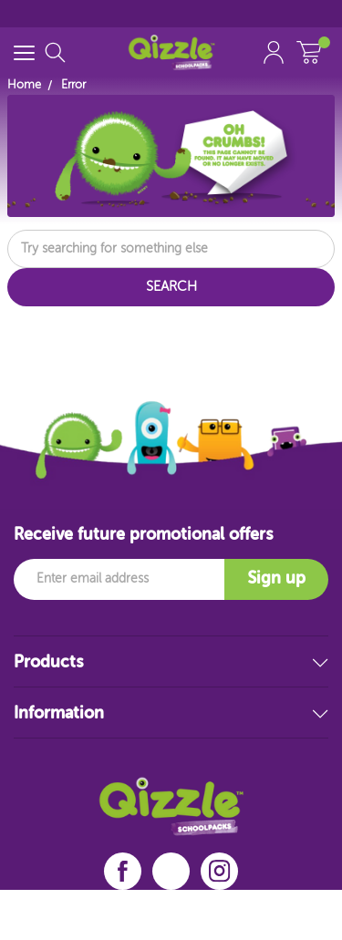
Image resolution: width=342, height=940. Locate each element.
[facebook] (123, 871)
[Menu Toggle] (24, 52)
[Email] (119, 579)
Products (171, 663)
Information (171, 714)
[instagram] (220, 871)
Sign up (276, 579)
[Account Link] (274, 52)
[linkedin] (171, 871)
